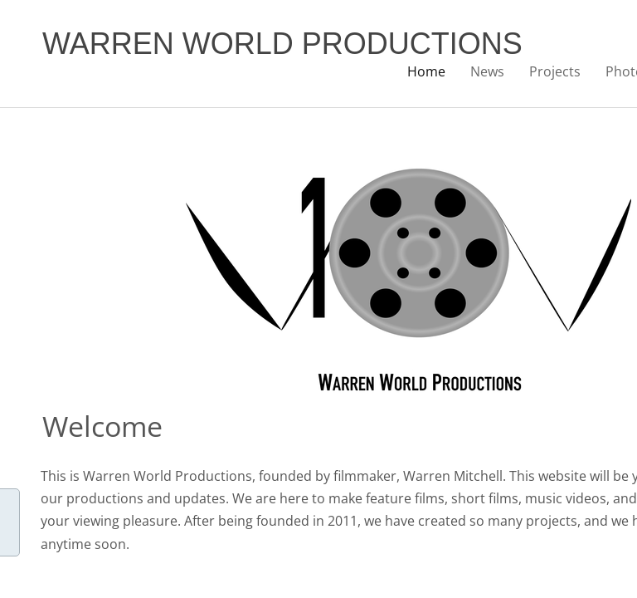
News (487, 71)
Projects (555, 71)
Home (426, 71)
